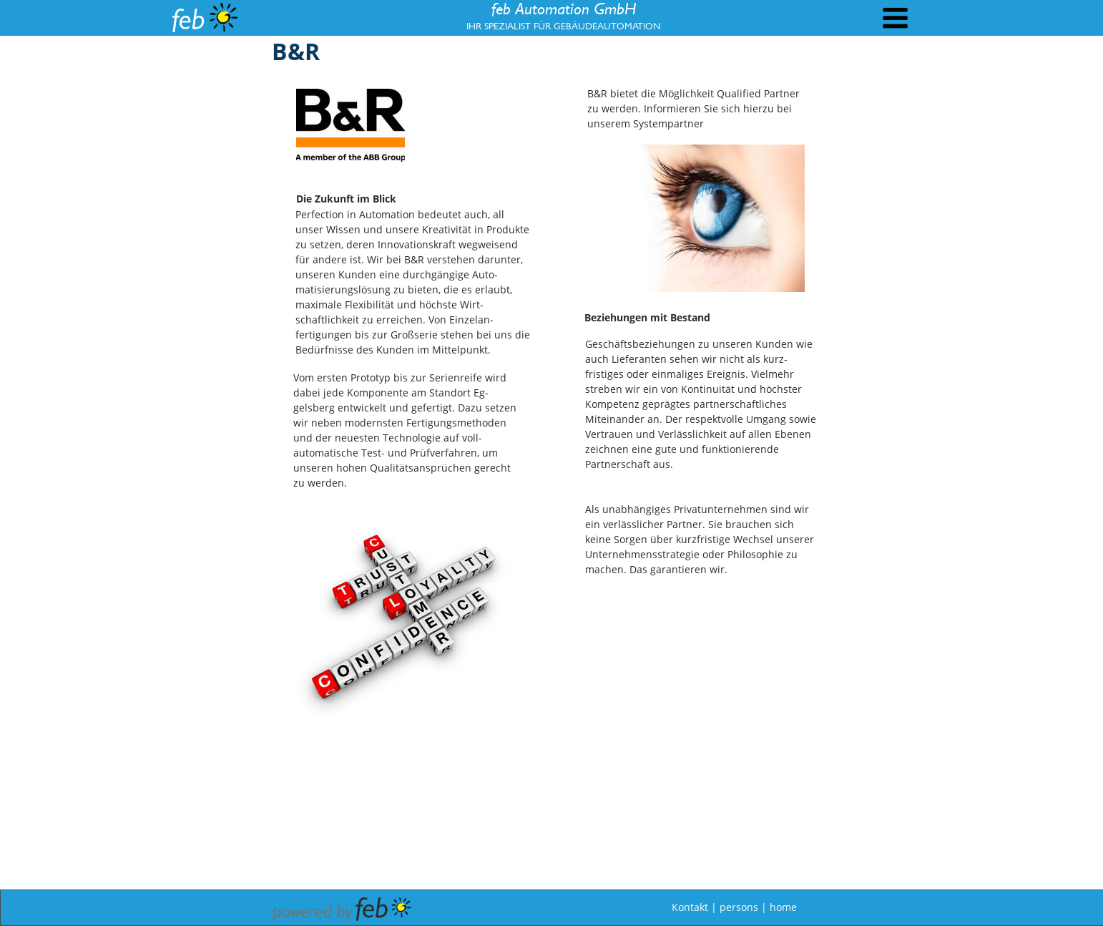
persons (739, 907)
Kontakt (690, 907)
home (783, 907)
